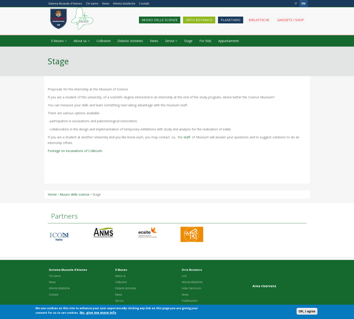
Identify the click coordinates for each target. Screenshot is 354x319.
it (296, 3)
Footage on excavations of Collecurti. (75, 151)
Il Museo (59, 41)
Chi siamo (92, 3)
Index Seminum (191, 288)
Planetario (230, 23)
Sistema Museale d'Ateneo (65, 3)
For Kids (205, 41)
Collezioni (104, 41)
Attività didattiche (124, 3)
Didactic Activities (130, 41)
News (105, 3)
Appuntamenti (228, 41)
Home (52, 194)
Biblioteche (259, 23)
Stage (188, 41)
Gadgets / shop (290, 23)
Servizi (171, 41)
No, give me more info (98, 314)
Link (184, 276)
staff (186, 137)
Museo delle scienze (160, 23)
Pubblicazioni (190, 301)
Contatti (144, 3)
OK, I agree (307, 312)
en (303, 3)
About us (82, 41)
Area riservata (264, 286)
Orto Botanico (199, 23)
